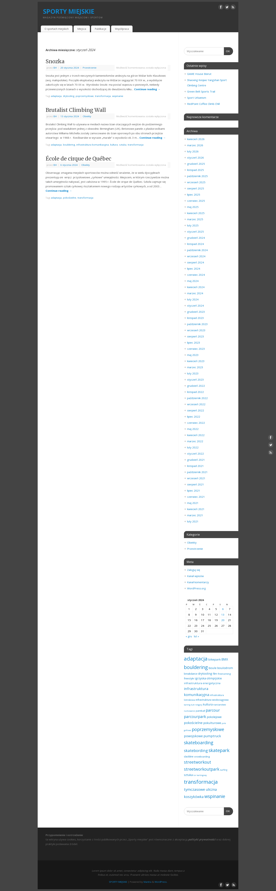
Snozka (55, 61)
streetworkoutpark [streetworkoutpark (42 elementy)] (201, 769)
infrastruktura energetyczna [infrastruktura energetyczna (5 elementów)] (202, 683)
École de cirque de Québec (78, 158)
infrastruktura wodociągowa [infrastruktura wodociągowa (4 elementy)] (212, 699)
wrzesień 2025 (196, 182)
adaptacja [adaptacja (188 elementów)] (196, 658)
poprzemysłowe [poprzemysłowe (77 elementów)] (208, 729)
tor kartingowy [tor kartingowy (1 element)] (200, 775)
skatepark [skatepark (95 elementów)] (219, 750)
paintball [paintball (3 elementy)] (200, 710)
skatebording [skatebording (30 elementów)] (196, 750)
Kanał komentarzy (198, 582)
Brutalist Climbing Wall (76, 110)
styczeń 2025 (195, 231)
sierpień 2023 (195, 336)
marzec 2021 (195, 515)
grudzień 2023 (196, 311)
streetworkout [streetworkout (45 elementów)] (197, 762)
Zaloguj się (193, 570)
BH (55, 67)
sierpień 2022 (195, 410)
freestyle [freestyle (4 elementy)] (189, 678)
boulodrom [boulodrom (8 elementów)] (225, 668)
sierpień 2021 (195, 484)
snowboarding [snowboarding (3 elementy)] (202, 756)
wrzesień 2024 (196, 256)
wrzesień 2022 (196, 404)
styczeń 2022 (195, 453)
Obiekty (87, 116)
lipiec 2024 (193, 268)
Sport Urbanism (196, 97)
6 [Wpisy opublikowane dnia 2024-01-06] (223, 609)
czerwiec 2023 (196, 348)
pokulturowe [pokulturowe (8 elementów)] (212, 723)
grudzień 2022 (196, 385)
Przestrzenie (89, 67)
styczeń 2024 (195, 305)
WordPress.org (196, 588)
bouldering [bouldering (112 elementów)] (196, 667)
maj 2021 (193, 503)
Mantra (147, 881)
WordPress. (161, 881)
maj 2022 (193, 429)
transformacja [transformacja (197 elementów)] (201, 781)
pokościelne (69, 197)
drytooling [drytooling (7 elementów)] (205, 674)
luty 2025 (193, 225)
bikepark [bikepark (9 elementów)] (214, 659)
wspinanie (117, 96)
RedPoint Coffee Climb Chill (203, 104)
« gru (189, 636)
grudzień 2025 (196, 163)
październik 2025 (197, 176)
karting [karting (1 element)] (187, 705)
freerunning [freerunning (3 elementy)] (224, 673)
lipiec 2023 (193, 342)
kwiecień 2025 (196, 213)
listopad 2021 (195, 466)
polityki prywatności (201, 839)
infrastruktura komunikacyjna (92, 144)
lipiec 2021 (193, 490)
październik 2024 (197, 250)
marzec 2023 (195, 367)
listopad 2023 (195, 318)
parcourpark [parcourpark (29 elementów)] (195, 716)
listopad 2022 (195, 392)
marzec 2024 (195, 293)
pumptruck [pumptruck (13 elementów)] (212, 736)
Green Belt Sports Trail (201, 91)
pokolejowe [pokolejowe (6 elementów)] (214, 717)
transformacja (103, 96)
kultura (114, 144)
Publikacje (100, 28)
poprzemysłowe (85, 96)
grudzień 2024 (196, 237)
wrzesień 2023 (196, 330)
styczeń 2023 (195, 379)
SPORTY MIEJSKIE (68, 11)
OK (227, 51)
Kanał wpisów (195, 576)
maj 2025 (193, 207)
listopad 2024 (195, 244)
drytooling (68, 96)
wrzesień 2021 (196, 478)
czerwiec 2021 (196, 496)
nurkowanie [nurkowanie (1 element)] (189, 711)
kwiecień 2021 (196, 509)
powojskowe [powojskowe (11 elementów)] (193, 736)
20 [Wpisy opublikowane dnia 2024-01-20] (222, 620)
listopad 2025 (195, 170)
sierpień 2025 (195, 188)
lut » (196, 636)
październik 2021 (197, 472)
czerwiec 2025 (196, 200)
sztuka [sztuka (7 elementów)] (188, 775)
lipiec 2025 (193, 194)
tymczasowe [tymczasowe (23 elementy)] (194, 789)
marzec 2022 (195, 441)
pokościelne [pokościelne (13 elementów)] (193, 722)
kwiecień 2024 (196, 287)
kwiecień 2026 (196, 139)
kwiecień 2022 (196, 435)
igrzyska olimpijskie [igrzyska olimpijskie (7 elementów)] (208, 678)
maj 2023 (193, 355)
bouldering (69, 144)
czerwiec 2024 (196, 274)
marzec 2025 (195, 219)
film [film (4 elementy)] (215, 673)
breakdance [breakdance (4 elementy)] (190, 673)
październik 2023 (197, 324)
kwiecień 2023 (196, 361)
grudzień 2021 (196, 459)
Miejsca (81, 28)
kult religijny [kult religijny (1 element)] (196, 705)
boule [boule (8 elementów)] (213, 668)
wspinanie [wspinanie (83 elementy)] (214, 796)
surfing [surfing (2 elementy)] (223, 769)
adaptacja (56, 96)
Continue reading (147, 89)
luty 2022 (193, 447)
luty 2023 (193, 373)
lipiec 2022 (193, 416)
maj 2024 (193, 281)
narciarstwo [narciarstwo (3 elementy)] (219, 704)
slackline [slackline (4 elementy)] (188, 756)
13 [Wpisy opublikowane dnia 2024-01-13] (222, 614)
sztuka (122, 144)
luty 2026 (193, 151)
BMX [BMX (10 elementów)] (224, 659)
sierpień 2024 (195, 262)
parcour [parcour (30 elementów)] (213, 710)
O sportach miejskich (57, 28)
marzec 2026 (195, 145)
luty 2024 (193, 299)
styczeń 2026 (195, 157)
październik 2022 (197, 398)
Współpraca (122, 28)
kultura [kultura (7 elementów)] (208, 704)
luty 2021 (193, 521)
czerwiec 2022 (196, 422)
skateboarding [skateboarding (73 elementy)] (198, 742)
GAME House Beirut (199, 74)
